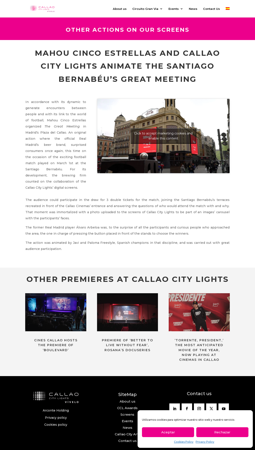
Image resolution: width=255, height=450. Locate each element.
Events (173, 8)
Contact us (127, 441)
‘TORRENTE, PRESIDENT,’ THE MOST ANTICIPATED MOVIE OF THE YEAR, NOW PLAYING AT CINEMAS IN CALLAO (199, 350)
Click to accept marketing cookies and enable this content (163, 135)
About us (120, 8)
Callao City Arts (127, 434)
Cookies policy (55, 425)
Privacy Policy (205, 441)
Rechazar (222, 432)
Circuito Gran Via (145, 8)
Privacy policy (56, 418)
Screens (127, 414)
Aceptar (168, 432)
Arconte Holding (56, 410)
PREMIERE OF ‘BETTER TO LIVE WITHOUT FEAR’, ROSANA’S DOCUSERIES (127, 345)
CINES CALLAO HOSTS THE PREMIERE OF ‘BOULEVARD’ (56, 345)
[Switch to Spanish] (228, 12)
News (193, 8)
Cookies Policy (183, 441)
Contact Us (211, 8)
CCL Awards (127, 408)
